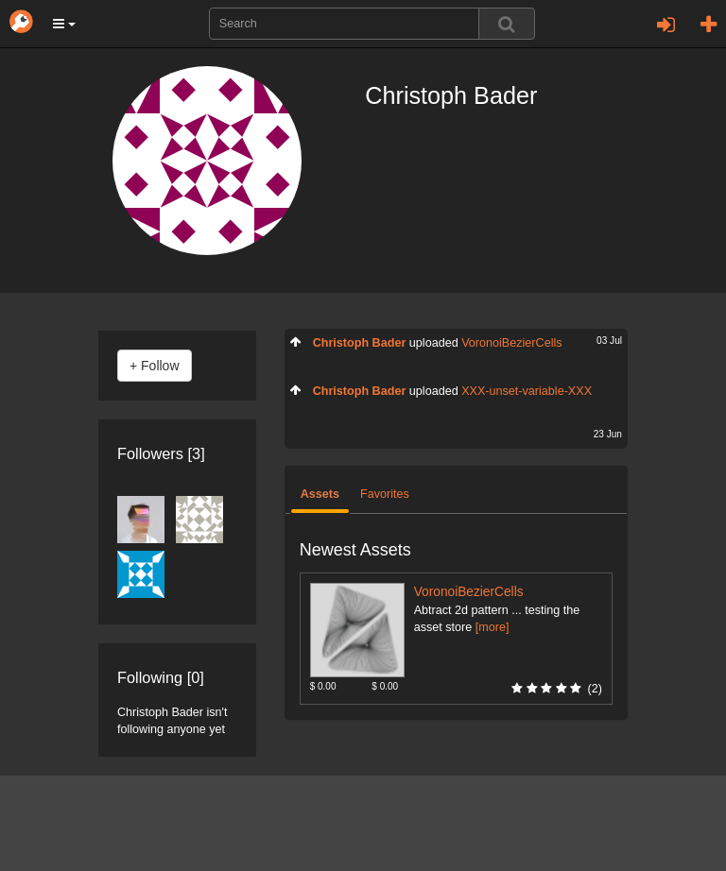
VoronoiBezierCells (511, 343)
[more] (492, 627)
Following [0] (160, 677)
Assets (320, 494)
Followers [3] (161, 453)
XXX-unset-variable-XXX (526, 391)
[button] (64, 23)
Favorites (384, 494)
